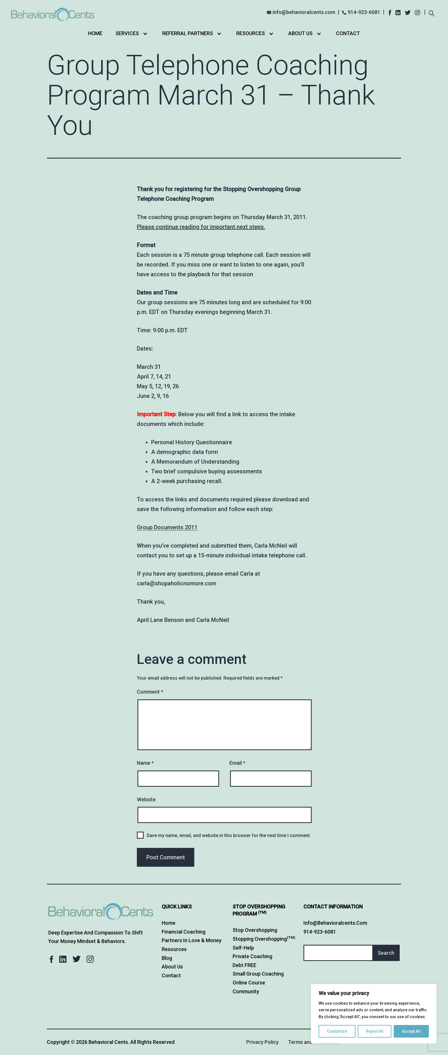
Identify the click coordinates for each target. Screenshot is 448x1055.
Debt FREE (244, 965)
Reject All (374, 1031)
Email (237, 763)
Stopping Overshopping (264, 939)
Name (145, 763)
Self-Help (243, 948)
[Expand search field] (432, 13)
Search (386, 953)
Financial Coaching (183, 932)
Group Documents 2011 (167, 527)
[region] (374, 1014)
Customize (337, 1031)
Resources (250, 33)
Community (246, 991)
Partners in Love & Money (191, 940)
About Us (300, 33)
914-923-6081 (364, 12)
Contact (348, 33)
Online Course (249, 983)
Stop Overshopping (255, 930)
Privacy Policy (262, 1042)
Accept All (411, 1031)
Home (95, 33)
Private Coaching (252, 956)
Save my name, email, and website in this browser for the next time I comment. (229, 835)
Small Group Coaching (258, 974)
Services (127, 33)
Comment (150, 692)
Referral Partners (187, 33)
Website (146, 799)
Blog (167, 958)
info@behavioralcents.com (304, 12)
